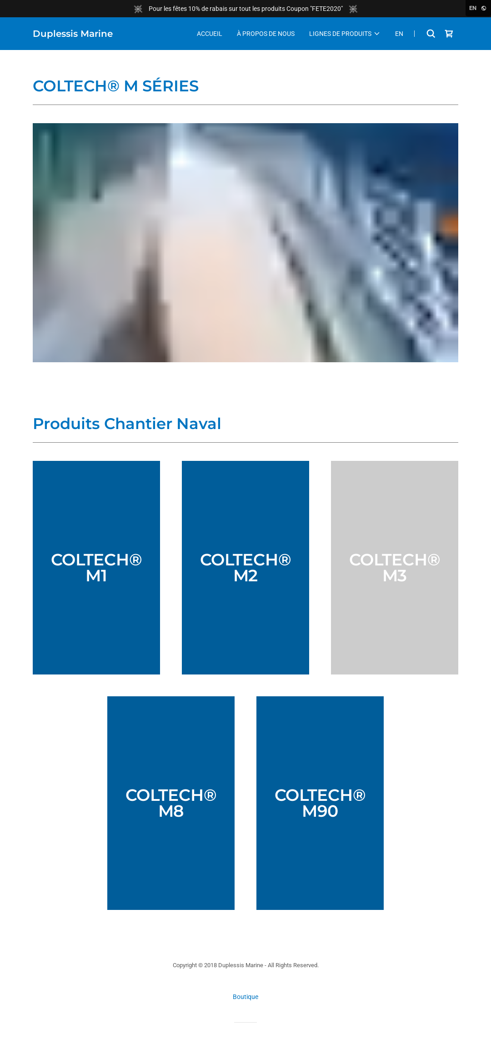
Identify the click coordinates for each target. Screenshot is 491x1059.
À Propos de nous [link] (266, 33)
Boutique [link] (245, 996)
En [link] (399, 33)
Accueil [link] (209, 33)
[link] (73, 34)
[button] (345, 33)
